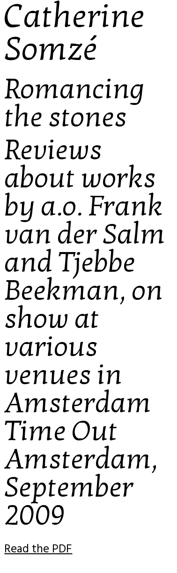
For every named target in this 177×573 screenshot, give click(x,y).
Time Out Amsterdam (77, 445)
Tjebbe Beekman (69, 276)
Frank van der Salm (84, 220)
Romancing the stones (74, 103)
